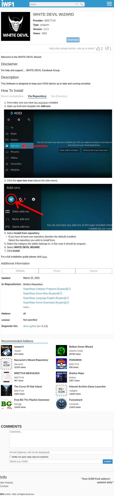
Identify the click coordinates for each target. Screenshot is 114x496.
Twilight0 (73, 391)
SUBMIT (107, 461)
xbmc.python (35, 326)
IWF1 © (3, 494)
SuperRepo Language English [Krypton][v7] (46, 298)
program (44, 25)
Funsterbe (74, 404)
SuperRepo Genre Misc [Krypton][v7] (42, 293)
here (44, 256)
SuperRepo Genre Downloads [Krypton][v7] (46, 302)
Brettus (72, 377)
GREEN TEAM (76, 351)
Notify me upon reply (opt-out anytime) (30, 457)
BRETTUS (50, 20)
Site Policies (6, 482)
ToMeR (17, 351)
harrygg (17, 404)
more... (27, 307)
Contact (4, 486)
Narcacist (18, 364)
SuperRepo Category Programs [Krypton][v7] (46, 289)
